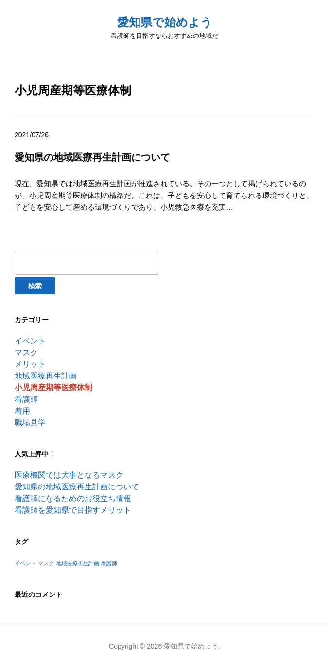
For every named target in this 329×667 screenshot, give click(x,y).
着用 (22, 411)
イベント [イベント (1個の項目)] (25, 563)
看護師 (26, 399)
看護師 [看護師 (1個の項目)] (109, 563)
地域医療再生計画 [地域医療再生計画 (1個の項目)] (77, 563)
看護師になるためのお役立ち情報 (73, 498)
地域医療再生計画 (46, 376)
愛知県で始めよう (164, 22)
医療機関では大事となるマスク (69, 475)
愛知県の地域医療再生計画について (77, 487)
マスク (26, 352)
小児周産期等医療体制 (53, 387)
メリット (30, 364)
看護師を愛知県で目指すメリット (73, 510)
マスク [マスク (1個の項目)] (46, 563)
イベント (30, 341)
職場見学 (30, 422)
